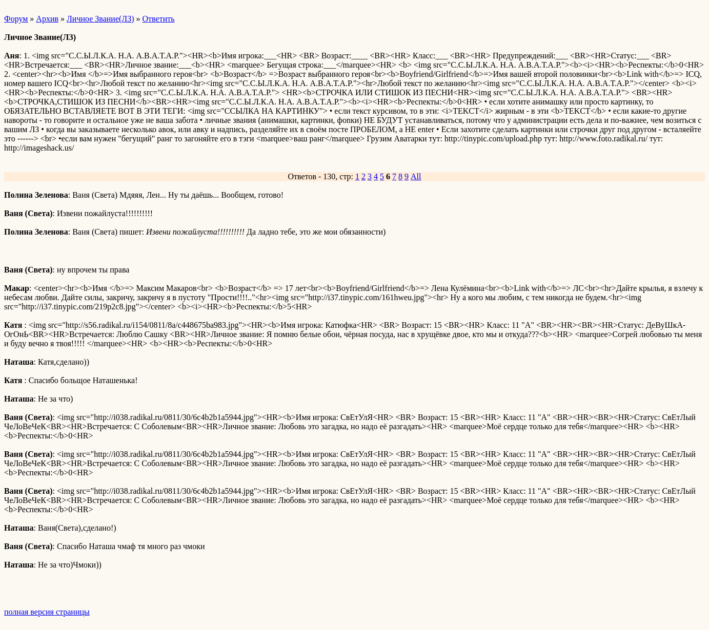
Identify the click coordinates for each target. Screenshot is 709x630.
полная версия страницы (47, 611)
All (416, 176)
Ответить (159, 18)
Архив (47, 18)
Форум (16, 18)
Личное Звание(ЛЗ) (100, 18)
